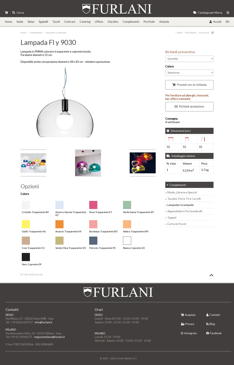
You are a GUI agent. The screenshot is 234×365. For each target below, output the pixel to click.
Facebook (214, 333)
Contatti (213, 315)
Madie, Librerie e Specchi (182, 192)
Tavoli (56, 21)
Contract (69, 21)
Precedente (190, 32)
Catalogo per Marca (207, 12)
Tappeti (171, 217)
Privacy (187, 324)
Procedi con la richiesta (189, 84)
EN (227, 21)
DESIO (9, 315)
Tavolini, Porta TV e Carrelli (184, 198)
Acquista (188, 315)
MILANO (11, 329)
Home (8, 21)
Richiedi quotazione (189, 106)
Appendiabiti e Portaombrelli (184, 211)
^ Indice (179, 32)
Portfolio (149, 21)
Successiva (204, 32)
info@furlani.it (43, 322)
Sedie (20, 21)
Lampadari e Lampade (55, 32)
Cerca (18, 12)
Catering (85, 21)
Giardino (113, 21)
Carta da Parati (176, 224)
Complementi (131, 21)
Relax (31, 21)
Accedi (215, 21)
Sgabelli (43, 21)
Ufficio (99, 21)
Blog (210, 324)
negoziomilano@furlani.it (49, 337)
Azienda (164, 21)
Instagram (189, 333)
